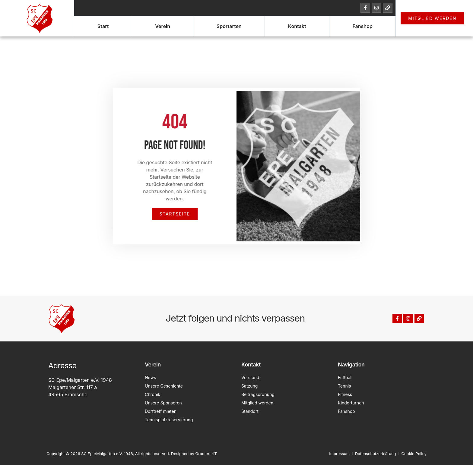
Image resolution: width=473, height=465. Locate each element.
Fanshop (362, 26)
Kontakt (297, 26)
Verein (162, 26)
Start (103, 26)
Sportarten (229, 26)
